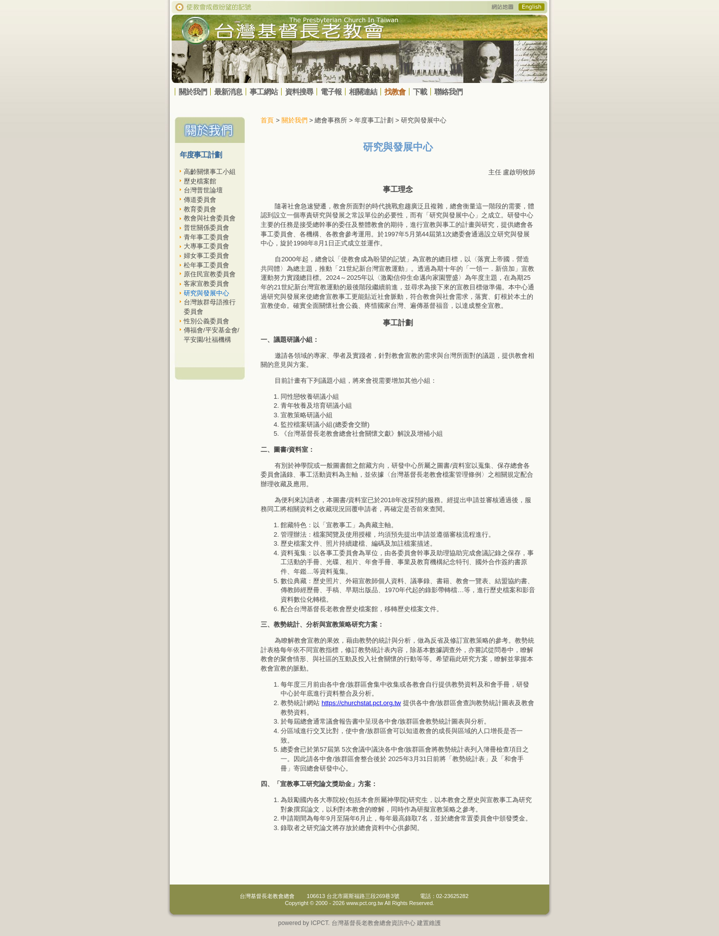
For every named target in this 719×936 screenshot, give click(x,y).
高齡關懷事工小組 (210, 171)
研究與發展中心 (206, 293)
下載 (420, 91)
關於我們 (193, 91)
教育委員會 (200, 209)
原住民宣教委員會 (210, 274)
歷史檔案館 (200, 181)
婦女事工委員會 (206, 255)
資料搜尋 (299, 91)
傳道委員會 (200, 199)
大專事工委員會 (206, 246)
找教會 (394, 91)
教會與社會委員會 (210, 218)
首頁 (267, 120)
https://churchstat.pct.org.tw (361, 703)
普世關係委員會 (206, 227)
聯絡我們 (448, 91)
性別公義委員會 (206, 321)
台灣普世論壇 (203, 190)
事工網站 (264, 91)
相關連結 (363, 91)
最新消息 (228, 91)
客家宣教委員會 (206, 283)
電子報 (331, 91)
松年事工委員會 (206, 265)
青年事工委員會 (206, 237)
